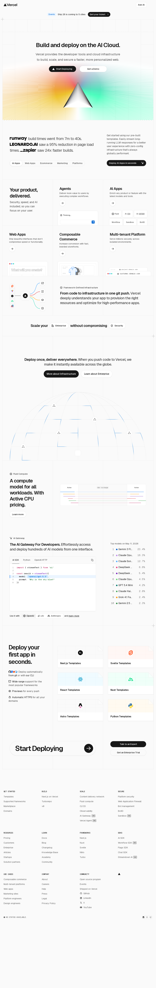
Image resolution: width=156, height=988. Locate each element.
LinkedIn (85, 898)
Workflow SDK (127, 842)
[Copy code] (92, 560)
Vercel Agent (88, 820)
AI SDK (121, 838)
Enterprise (8, 847)
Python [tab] (26, 559)
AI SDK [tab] (15, 559)
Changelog (47, 847)
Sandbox (124, 815)
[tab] (16, 163)
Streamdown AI (127, 857)
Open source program (90, 879)
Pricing (7, 838)
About (45, 879)
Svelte (83, 847)
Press (44, 893)
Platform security (126, 796)
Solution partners (12, 862)
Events (83, 884)
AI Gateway (87, 815)
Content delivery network (92, 796)
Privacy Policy (49, 903)
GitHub (85, 893)
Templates (9, 796)
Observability (86, 811)
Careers (45, 884)
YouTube (86, 907)
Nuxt (82, 842)
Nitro (82, 852)
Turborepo (47, 801)
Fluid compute (86, 801)
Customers (9, 842)
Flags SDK (123, 847)
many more (74, 616)
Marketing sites (11, 893)
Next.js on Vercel (50, 796)
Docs (44, 838)
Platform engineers (13, 898)
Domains (8, 811)
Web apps (8, 889)
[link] (99, 14)
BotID (120, 811)
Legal (44, 898)
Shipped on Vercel (88, 889)
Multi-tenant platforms (14, 884)
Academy (46, 857)
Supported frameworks (15, 801)
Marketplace (9, 806)
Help (44, 889)
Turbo (82, 857)
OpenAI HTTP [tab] (40, 559)
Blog (44, 842)
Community (47, 862)
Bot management (126, 806)
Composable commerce (15, 879)
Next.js (83, 838)
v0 (43, 806)
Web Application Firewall (129, 801)
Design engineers (12, 903)
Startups (8, 857)
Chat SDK (122, 852)
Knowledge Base (50, 852)
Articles (7, 852)
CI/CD (83, 806)
